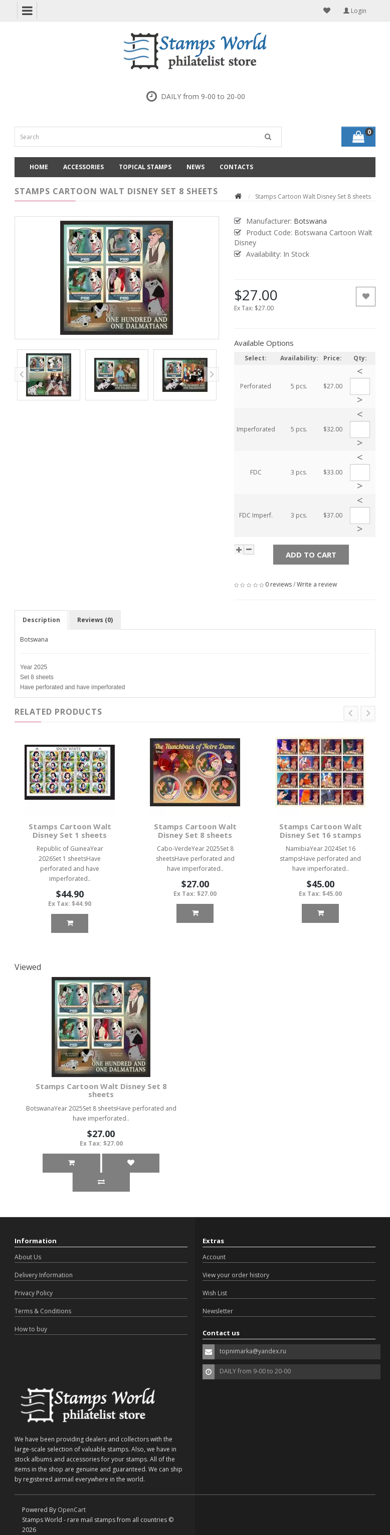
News (195, 167)
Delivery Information (44, 1275)
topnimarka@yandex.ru (253, 1351)
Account (214, 1257)
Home (39, 167)
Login (354, 11)
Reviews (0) (95, 620)
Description (41, 620)
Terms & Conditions (43, 1311)
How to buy (31, 1329)
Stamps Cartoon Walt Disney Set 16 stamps (320, 830)
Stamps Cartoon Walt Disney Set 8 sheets (195, 830)
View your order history (236, 1275)
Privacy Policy (34, 1293)
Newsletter (218, 1311)
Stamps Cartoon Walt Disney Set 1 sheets (70, 830)
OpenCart (72, 1509)
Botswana (34, 639)
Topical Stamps (145, 167)
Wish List (215, 1293)
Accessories (83, 167)
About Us (28, 1257)
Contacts (236, 167)
